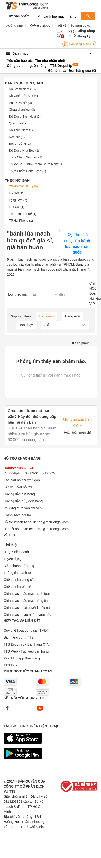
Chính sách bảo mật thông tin (26, 601)
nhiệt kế (60, 25)
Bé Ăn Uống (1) (20, 143)
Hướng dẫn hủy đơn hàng (23, 501)
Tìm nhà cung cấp (77, 243)
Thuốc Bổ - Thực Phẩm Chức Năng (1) (36, 164)
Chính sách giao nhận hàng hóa (27, 614)
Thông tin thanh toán (19, 573)
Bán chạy (26, 325)
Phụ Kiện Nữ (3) (20, 103)
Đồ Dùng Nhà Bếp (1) (24, 150)
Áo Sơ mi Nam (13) (22, 89)
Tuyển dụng (13, 559)
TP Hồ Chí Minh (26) (23, 186)
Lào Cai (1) (16, 207)
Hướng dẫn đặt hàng (19, 494)
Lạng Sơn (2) (18, 200)
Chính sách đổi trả (17, 515)
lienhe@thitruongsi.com (51, 522)
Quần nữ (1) (17, 123)
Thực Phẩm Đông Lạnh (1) (27, 171)
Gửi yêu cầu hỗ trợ (18, 487)
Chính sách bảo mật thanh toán (27, 594)
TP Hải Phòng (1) (21, 220)
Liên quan (46, 316)
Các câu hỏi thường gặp (22, 480)
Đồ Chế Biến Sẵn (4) (23, 96)
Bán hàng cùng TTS (79, 44)
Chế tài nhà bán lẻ (17, 587)
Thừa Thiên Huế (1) (22, 214)
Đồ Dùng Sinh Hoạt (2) (25, 116)
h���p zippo (39, 25)
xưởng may (15, 25)
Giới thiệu (11, 545)
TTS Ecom (11, 665)
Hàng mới (72, 316)
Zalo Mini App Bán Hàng (22, 658)
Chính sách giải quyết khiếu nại (27, 607)
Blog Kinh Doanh (16, 552)
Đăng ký (83, 36)
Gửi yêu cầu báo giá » (77, 422)
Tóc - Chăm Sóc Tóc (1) (25, 157)
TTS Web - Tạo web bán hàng (26, 651)
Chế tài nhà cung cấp (20, 580)
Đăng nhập (86, 31)
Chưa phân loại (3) (22, 109)
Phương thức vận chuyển (23, 508)
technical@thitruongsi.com (49, 529)
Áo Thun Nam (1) (21, 130)
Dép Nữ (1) (17, 137)
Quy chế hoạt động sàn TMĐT (26, 630)
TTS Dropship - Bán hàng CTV (27, 644)
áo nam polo (79, 25)
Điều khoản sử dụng (19, 566)
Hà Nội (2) (16, 193)
